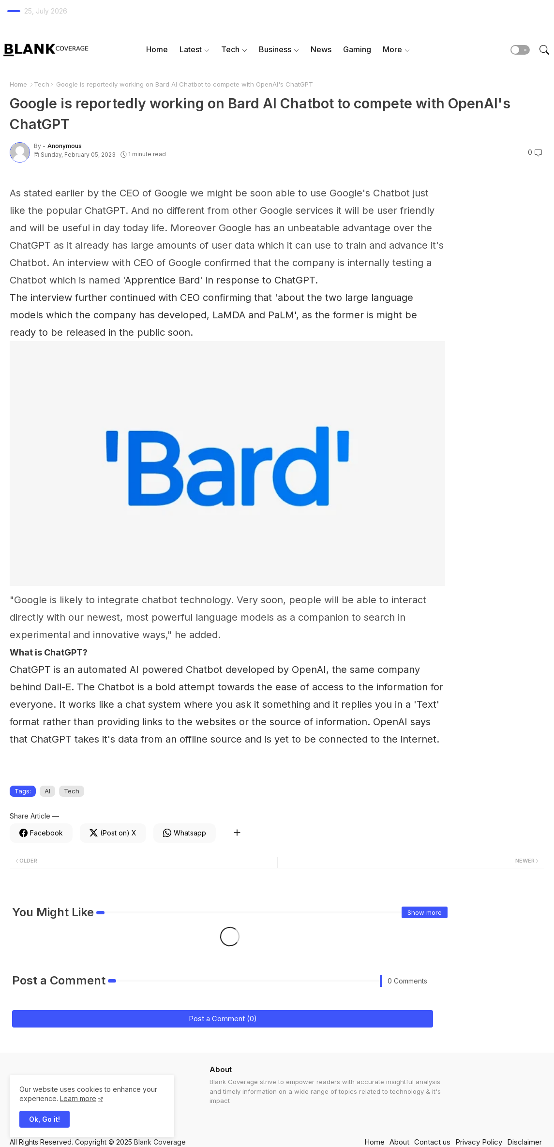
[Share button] (237, 833)
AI (47, 791)
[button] (520, 50)
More (392, 49)
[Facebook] (41, 833)
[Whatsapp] (184, 833)
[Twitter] (113, 833)
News (321, 49)
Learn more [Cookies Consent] (78, 1098)
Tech (230, 49)
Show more (424, 912)
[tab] (157, 49)
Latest (191, 49)
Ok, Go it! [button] (44, 1119)
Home (157, 49)
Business (275, 49)
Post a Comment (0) (223, 1018)
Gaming (357, 49)
